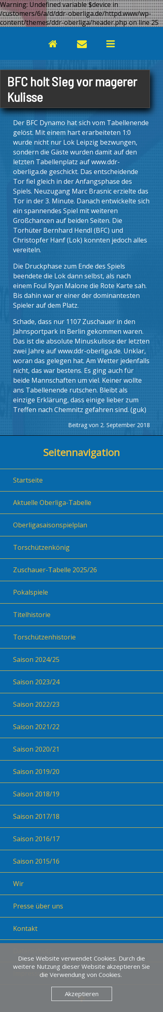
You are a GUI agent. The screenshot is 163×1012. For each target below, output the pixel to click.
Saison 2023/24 (36, 681)
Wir (18, 883)
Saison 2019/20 (36, 771)
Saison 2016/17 (36, 838)
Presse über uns (38, 906)
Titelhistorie (32, 614)
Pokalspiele (30, 592)
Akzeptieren (82, 994)
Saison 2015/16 (36, 861)
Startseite (28, 480)
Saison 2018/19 (36, 793)
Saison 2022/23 (36, 704)
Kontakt (25, 928)
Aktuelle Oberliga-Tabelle (52, 502)
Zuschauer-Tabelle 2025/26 (55, 569)
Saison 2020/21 (36, 749)
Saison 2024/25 (36, 659)
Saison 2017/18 (36, 816)
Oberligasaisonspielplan (50, 524)
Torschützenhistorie (44, 637)
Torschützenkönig (41, 547)
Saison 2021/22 (36, 726)
